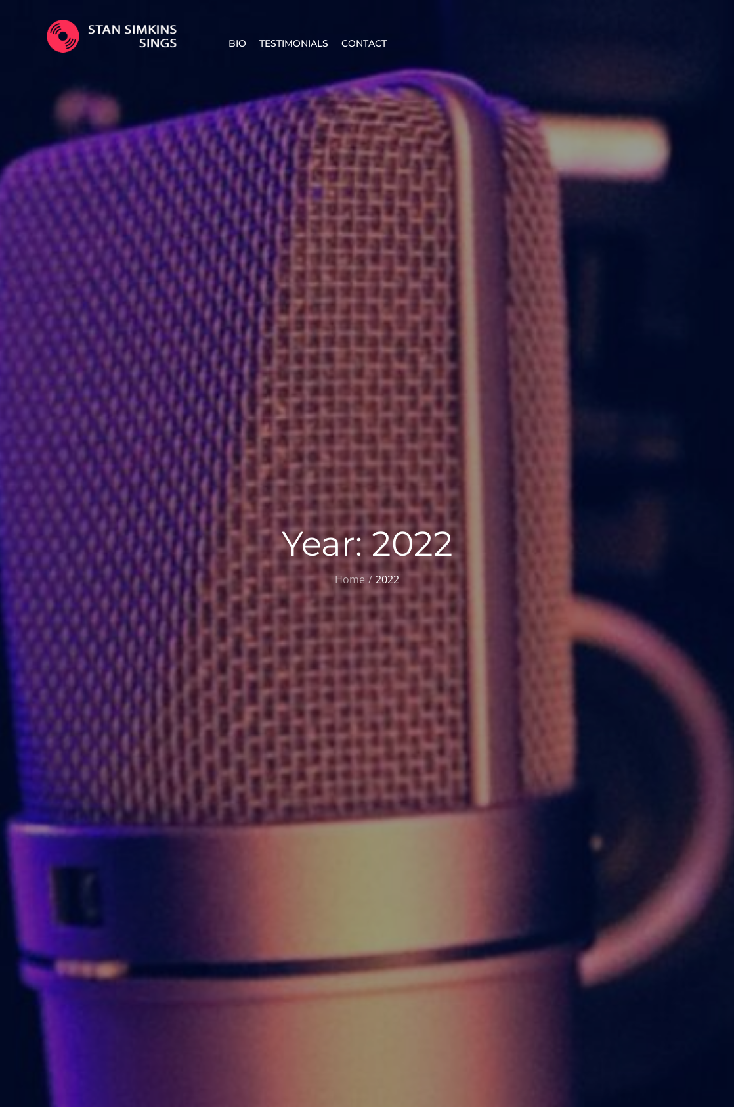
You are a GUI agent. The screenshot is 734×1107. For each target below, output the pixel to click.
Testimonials (293, 43)
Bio (237, 43)
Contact (364, 43)
